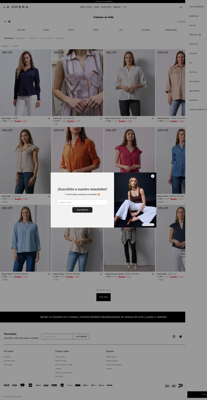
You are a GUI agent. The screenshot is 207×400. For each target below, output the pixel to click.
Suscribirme (82, 210)
